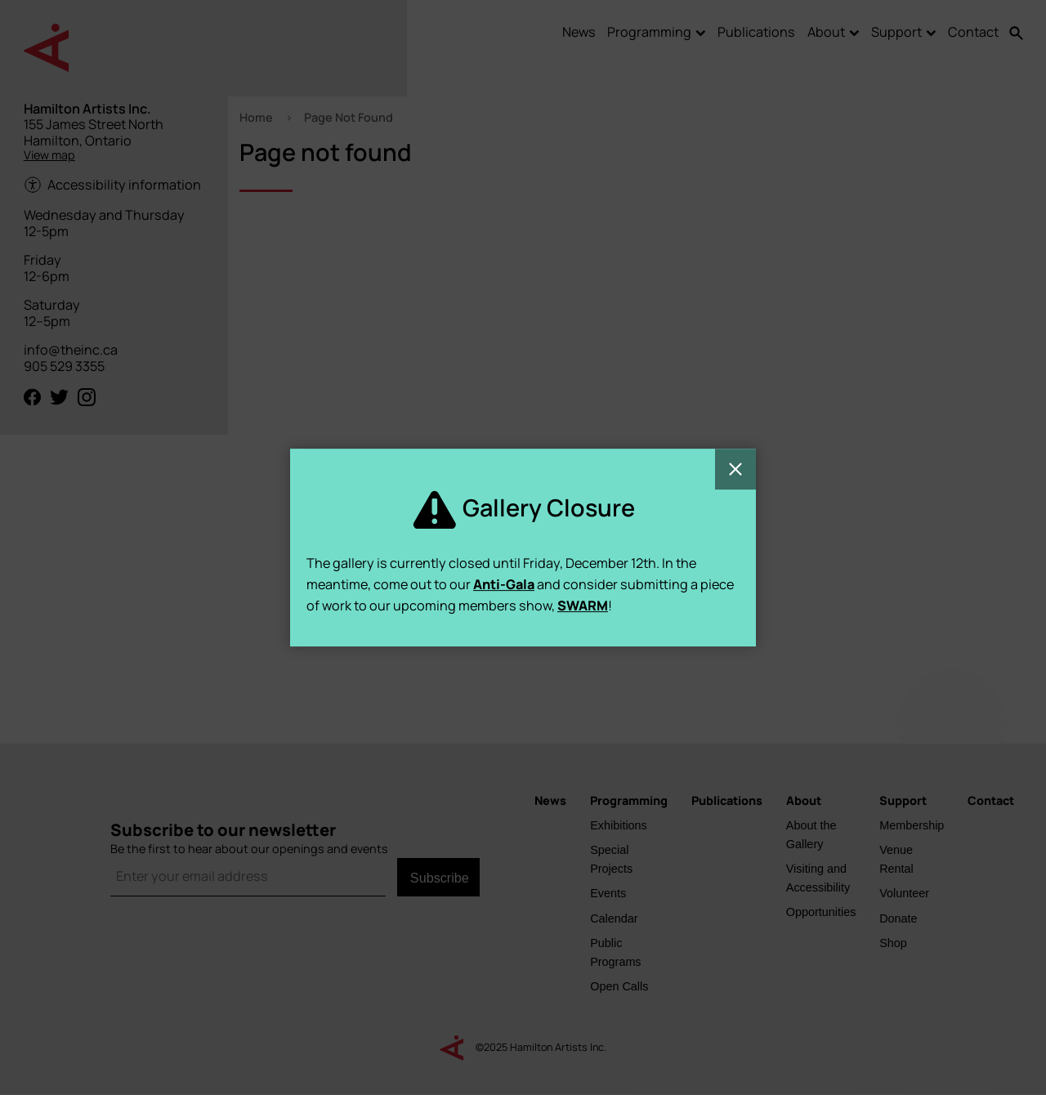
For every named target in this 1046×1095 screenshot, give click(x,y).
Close (735, 469)
